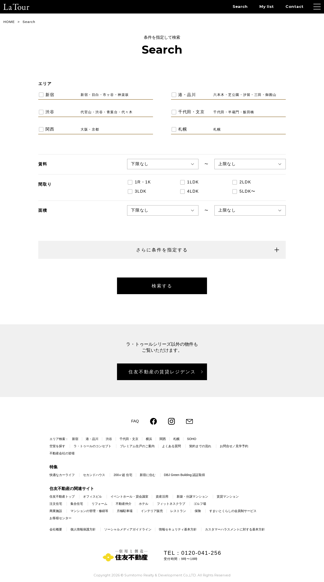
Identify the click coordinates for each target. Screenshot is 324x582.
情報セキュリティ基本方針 (178, 529)
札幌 (176, 439)
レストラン (178, 511)
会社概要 (56, 529)
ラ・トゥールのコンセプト (92, 446)
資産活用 (162, 496)
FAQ (135, 421)
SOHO (191, 439)
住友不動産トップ (62, 496)
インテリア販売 (152, 511)
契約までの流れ (200, 446)
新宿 (75, 439)
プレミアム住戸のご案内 (137, 446)
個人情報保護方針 (83, 529)
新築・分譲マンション (192, 496)
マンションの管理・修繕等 (89, 511)
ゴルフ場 (200, 503)
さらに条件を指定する (207, 249)
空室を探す (57, 446)
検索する (162, 285)
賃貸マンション (228, 496)
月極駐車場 (125, 511)
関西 (163, 439)
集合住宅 (76, 503)
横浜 (149, 439)
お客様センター (61, 518)
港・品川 (92, 439)
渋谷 (109, 439)
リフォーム (99, 503)
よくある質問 (171, 446)
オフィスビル (92, 496)
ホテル (143, 503)
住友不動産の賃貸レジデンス (162, 371)
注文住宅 (56, 503)
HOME (9, 22)
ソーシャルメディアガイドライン (127, 529)
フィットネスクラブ (171, 503)
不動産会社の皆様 (62, 453)
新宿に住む (147, 475)
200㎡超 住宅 (123, 475)
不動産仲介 (123, 503)
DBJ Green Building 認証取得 (184, 475)
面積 (42, 210)
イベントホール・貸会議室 (129, 496)
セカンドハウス (94, 475)
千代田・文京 (128, 439)
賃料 (42, 164)
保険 (198, 511)
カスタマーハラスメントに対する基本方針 (235, 529)
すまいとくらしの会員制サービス (232, 511)
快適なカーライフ (62, 475)
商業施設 (56, 511)
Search (240, 6)
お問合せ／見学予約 (234, 446)
